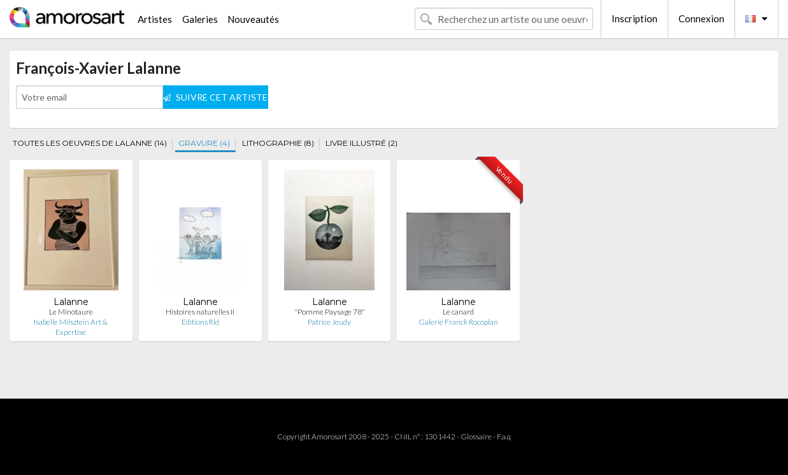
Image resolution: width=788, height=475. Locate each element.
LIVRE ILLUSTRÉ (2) (362, 143)
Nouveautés (253, 19)
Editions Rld (200, 322)
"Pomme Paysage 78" (329, 311)
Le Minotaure (71, 311)
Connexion (701, 18)
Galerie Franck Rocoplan (458, 322)
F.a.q (504, 436)
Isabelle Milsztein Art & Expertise (71, 327)
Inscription (634, 18)
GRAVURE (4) (204, 143)
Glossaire (476, 436)
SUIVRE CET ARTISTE (215, 97)
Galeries (200, 19)
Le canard (458, 311)
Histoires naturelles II (200, 311)
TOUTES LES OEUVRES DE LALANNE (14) (90, 143)
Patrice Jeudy (329, 322)
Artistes (155, 19)
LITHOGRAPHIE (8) (278, 143)
